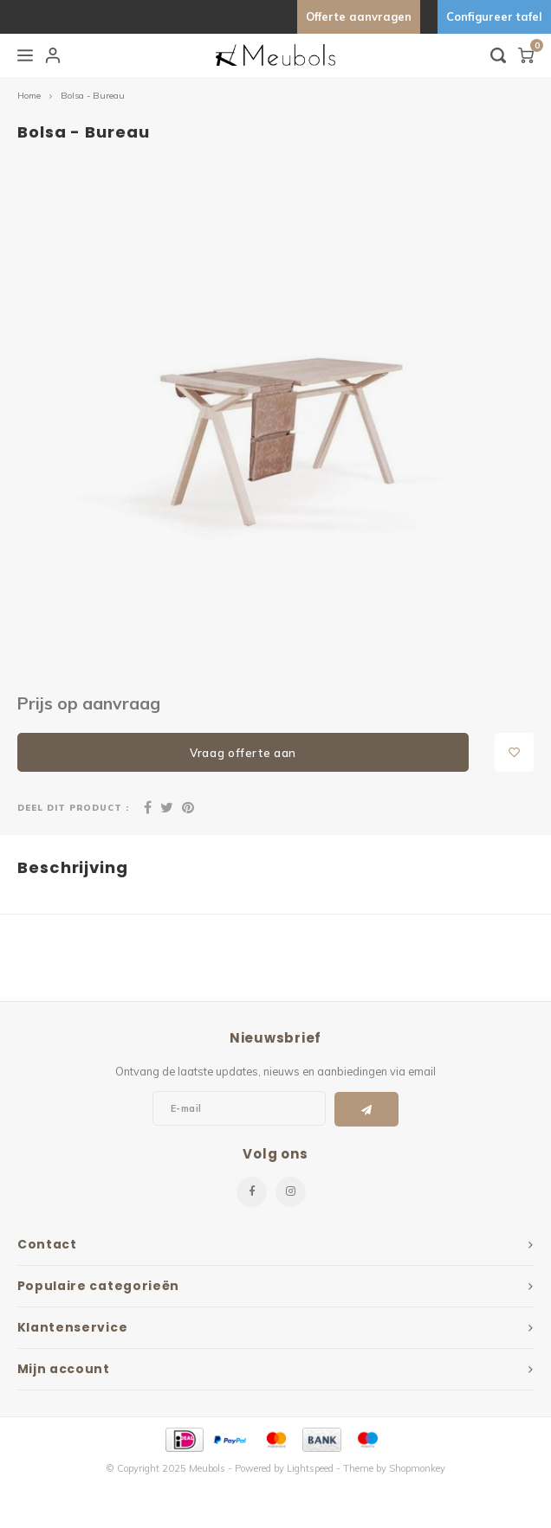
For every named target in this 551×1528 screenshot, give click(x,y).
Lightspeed (310, 1468)
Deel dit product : (73, 807)
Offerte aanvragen (359, 16)
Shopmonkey (417, 1468)
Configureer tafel (494, 16)
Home (29, 95)
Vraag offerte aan (243, 753)
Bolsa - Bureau (93, 95)
